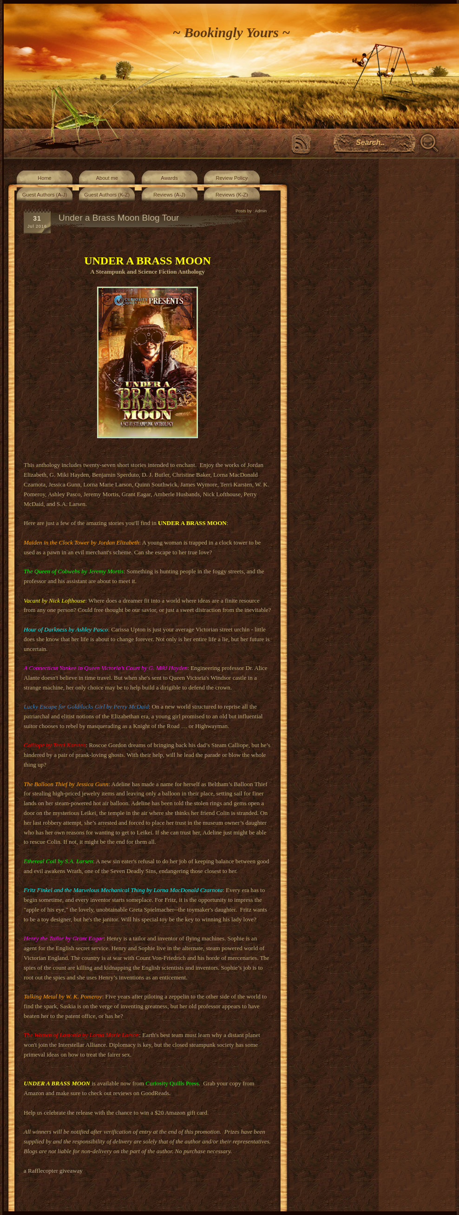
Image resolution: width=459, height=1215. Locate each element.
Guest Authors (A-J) (44, 194)
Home (44, 178)
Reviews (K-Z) (232, 194)
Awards (169, 178)
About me (107, 178)
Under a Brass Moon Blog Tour (119, 218)
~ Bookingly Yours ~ (231, 32)
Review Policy (232, 178)
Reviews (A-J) (169, 194)
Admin (261, 211)
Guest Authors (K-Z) (107, 194)
